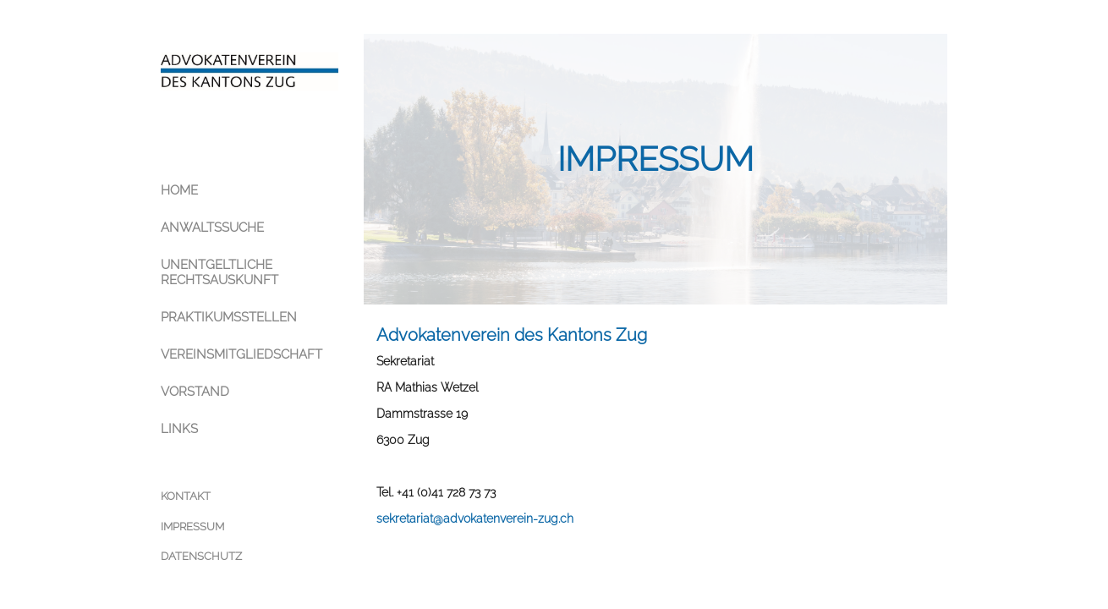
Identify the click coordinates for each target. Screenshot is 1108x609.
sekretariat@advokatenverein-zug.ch (474, 518)
